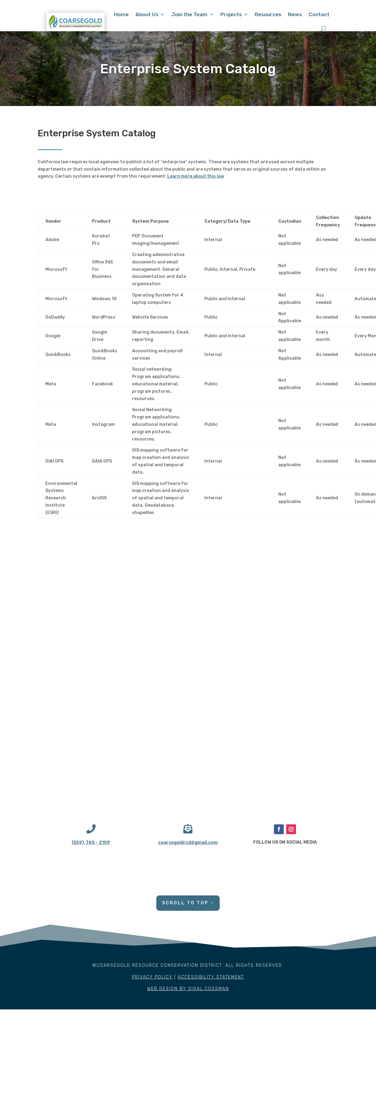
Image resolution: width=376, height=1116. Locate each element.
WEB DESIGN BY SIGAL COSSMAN (188, 988)
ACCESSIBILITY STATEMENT (211, 977)
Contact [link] (319, 14)
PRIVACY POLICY (152, 977)
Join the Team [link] (189, 14)
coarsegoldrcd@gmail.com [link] (188, 842)
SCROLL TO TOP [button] (185, 903)
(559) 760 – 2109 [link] (91, 842)
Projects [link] (231, 14)
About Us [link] (146, 14)
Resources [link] (268, 14)
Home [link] (121, 14)
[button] (279, 829)
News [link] (295, 14)
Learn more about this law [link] (195, 176)
